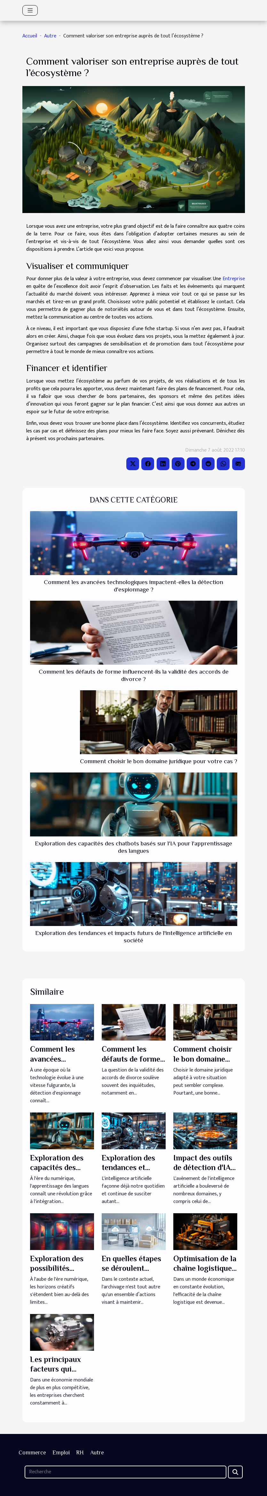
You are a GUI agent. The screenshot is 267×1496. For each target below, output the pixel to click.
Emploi (61, 1452)
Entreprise (234, 278)
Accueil (29, 36)
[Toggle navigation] (30, 10)
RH (80, 1452)
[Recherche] (125, 1472)
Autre (50, 36)
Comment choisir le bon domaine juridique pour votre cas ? (158, 761)
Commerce (32, 1452)
